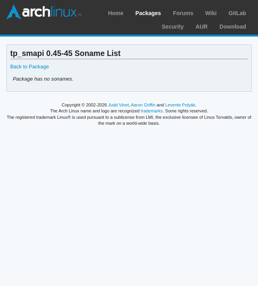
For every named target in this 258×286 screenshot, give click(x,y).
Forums (183, 13)
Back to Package (29, 67)
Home (115, 13)
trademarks (152, 110)
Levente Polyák (180, 104)
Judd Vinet (118, 104)
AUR (202, 26)
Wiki (211, 13)
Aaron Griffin (143, 104)
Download (232, 26)
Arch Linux (43, 12)
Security (173, 26)
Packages (148, 13)
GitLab (237, 13)
